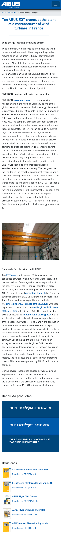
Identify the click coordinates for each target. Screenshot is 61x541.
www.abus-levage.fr (35, 293)
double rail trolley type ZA (37, 315)
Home (4, 12)
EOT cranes (12, 275)
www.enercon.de (23, 100)
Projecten (12, 12)
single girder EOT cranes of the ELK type (27, 304)
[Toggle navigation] (56, 4)
